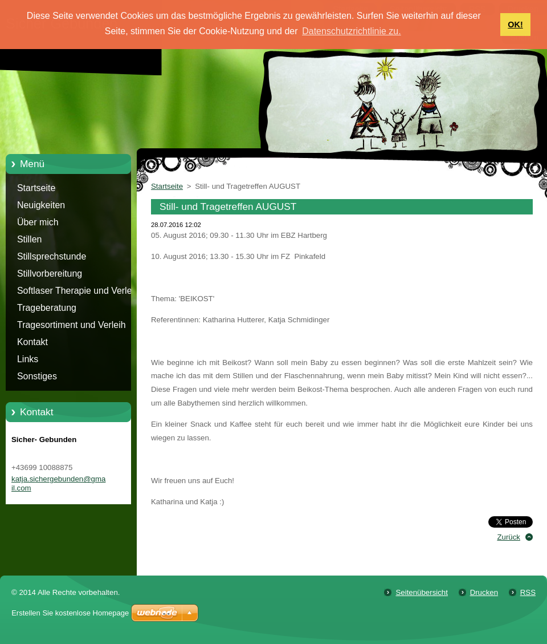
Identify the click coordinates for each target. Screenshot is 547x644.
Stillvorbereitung (49, 273)
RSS (528, 592)
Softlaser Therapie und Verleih (78, 290)
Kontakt (32, 342)
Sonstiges (37, 376)
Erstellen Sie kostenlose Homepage (70, 613)
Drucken (484, 592)
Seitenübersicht (421, 592)
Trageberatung (46, 308)
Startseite (36, 188)
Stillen (29, 239)
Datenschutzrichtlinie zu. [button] (351, 31)
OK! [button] (515, 24)
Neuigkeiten (41, 205)
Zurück (508, 537)
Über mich (38, 222)
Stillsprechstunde (51, 256)
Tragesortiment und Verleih (71, 325)
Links (27, 359)
